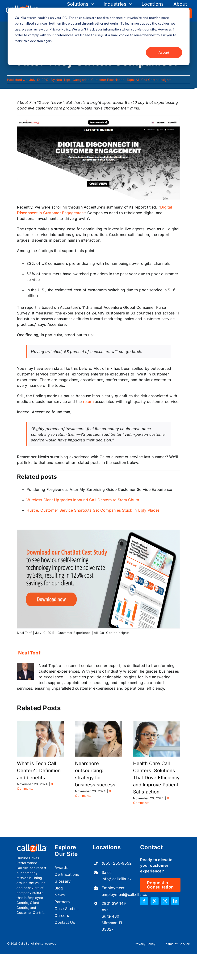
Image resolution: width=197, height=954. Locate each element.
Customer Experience (107, 80)
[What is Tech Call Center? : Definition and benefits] (40, 723)
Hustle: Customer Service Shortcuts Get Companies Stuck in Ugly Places (92, 510)
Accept (164, 52)
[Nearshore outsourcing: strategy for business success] (98, 723)
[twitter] (155, 901)
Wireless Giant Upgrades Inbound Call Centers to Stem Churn (82, 499)
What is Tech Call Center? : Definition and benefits (39, 770)
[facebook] (144, 901)
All (137, 80)
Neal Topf (63, 80)
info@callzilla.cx (117, 878)
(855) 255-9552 (117, 863)
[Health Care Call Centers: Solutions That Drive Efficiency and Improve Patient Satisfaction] (156, 723)
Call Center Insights (156, 80)
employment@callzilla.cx (124, 894)
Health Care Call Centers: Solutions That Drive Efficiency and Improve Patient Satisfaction (156, 778)
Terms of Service (177, 944)
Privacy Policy (145, 944)
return (88, 401)
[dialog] (98, 36)
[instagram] (165, 901)
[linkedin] (175, 901)
